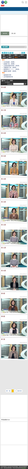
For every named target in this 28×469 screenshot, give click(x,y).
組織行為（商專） (10, 64)
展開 (23, 53)
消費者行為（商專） (10, 67)
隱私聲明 (24, 467)
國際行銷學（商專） (10, 71)
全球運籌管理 (8, 77)
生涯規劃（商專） (10, 62)
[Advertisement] (14, 374)
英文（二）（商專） (8, 80)
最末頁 (20, 391)
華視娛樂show (5, 419)
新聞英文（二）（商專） (12, 69)
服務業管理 (7, 75)
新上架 (14, 33)
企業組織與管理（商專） (12, 65)
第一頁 (8, 391)
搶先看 (5, 33)
